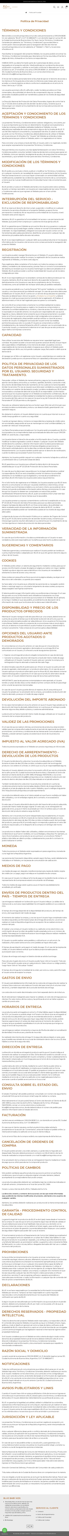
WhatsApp (9, 1520)
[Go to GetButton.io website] (5, 1534)
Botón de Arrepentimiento (46, 1514)
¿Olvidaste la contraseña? (45, 296)
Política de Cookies (44, 1520)
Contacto (41, 1511)
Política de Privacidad (44, 1517)
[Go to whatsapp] (4, 1530)
